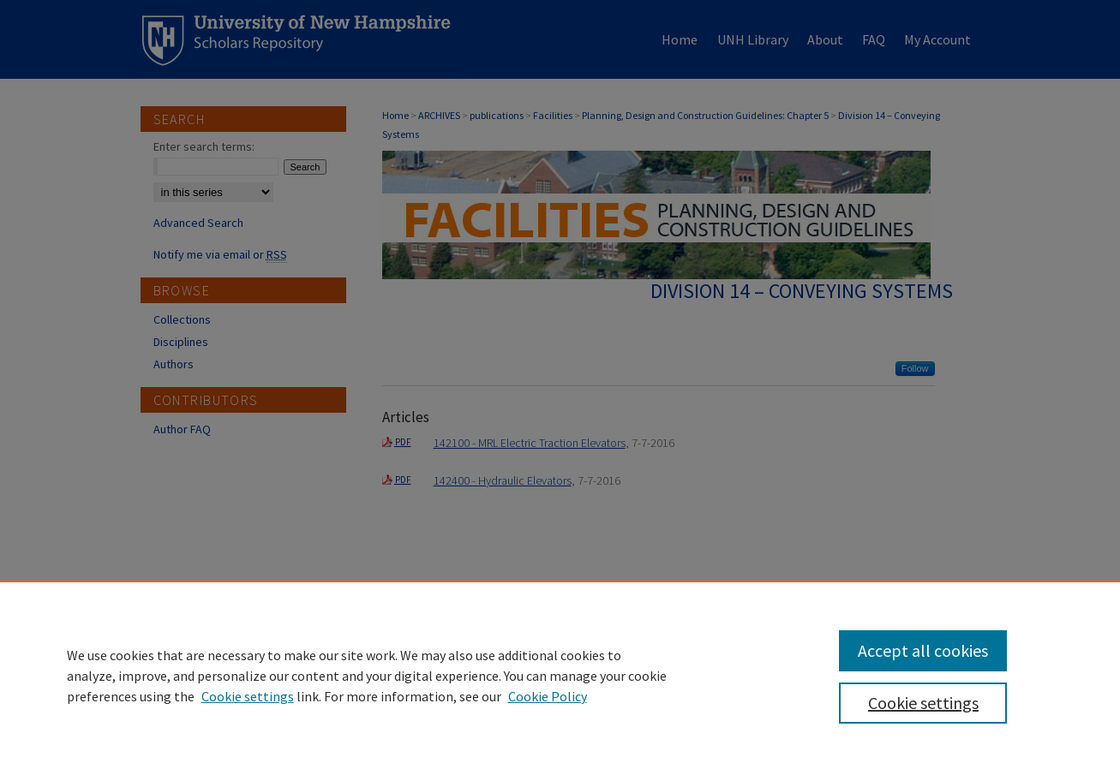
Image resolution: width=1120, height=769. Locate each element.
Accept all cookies (923, 650)
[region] (560, 675)
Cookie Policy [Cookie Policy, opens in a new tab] (547, 696)
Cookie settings (247, 696)
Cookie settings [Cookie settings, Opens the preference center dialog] (923, 702)
